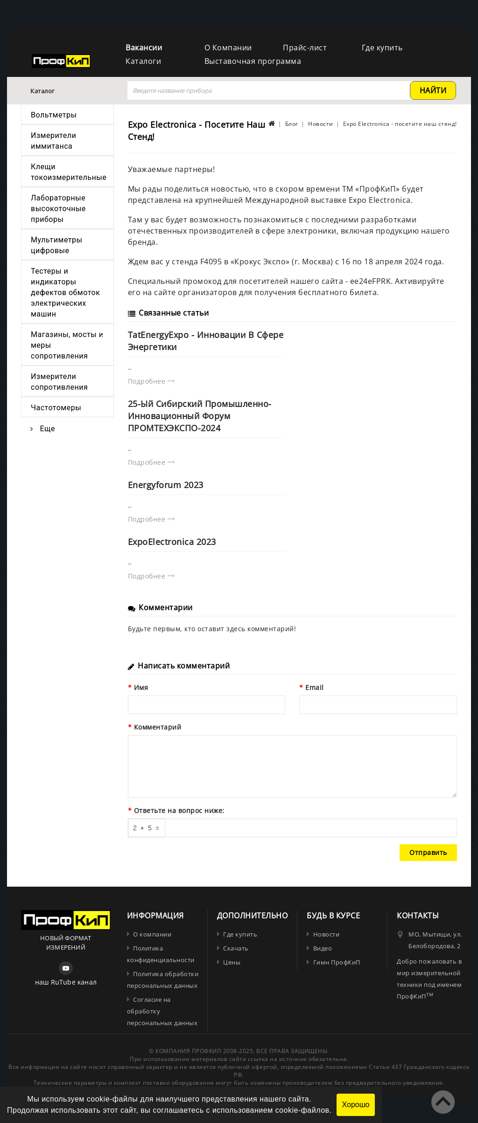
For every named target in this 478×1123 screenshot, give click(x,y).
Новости (320, 124)
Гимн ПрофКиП (336, 962)
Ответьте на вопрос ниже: (179, 810)
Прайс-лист (305, 47)
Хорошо (356, 1105)
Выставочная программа (253, 61)
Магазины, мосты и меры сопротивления (67, 345)
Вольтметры (54, 114)
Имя (141, 687)
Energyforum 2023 (166, 484)
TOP (443, 1102)
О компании (152, 934)
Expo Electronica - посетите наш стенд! (400, 124)
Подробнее (152, 381)
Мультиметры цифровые (56, 245)
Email (314, 687)
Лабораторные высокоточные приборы (58, 208)
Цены (231, 962)
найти (433, 90)
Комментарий (158, 727)
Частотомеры (56, 407)
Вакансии (144, 47)
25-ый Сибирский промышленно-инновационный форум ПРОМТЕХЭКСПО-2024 (200, 416)
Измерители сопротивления (59, 382)
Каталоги (143, 61)
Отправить (428, 852)
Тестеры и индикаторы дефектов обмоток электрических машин (65, 292)
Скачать (236, 948)
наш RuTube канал (66, 982)
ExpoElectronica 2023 (172, 541)
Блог (291, 124)
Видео (322, 948)
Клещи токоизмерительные (68, 172)
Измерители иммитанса (53, 141)
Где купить (382, 47)
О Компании (228, 47)
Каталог (42, 91)
